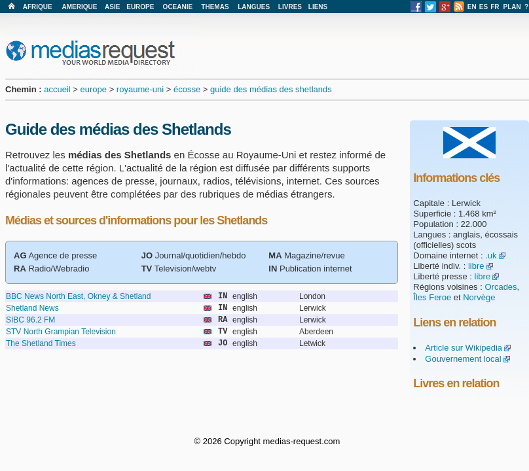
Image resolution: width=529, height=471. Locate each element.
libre (476, 266)
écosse (186, 89)
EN (472, 6)
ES (483, 6)
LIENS (317, 6)
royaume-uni (140, 89)
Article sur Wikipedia (463, 348)
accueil (57, 89)
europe (94, 89)
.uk (490, 255)
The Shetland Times (41, 343)
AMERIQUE (80, 6)
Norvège (479, 297)
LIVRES (290, 6)
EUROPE (140, 6)
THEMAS (214, 6)
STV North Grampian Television (61, 331)
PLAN (512, 6)
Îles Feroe (432, 297)
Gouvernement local (463, 359)
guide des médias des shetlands (271, 89)
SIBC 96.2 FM (30, 319)
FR (494, 6)
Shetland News (32, 308)
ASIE (112, 6)
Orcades (500, 287)
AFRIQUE (37, 6)
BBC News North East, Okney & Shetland (78, 296)
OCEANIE (178, 6)
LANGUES (254, 6)
